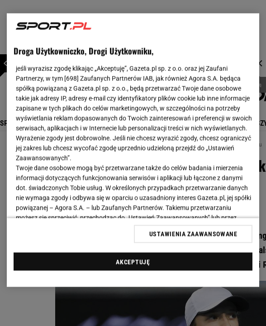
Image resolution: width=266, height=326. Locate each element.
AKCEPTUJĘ (133, 261)
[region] (133, 150)
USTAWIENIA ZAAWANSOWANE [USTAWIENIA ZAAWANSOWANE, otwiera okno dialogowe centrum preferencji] (193, 233)
